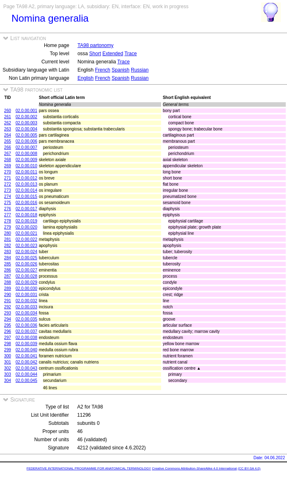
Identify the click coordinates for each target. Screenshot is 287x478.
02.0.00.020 (26, 227)
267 (7, 153)
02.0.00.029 (26, 282)
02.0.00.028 (26, 276)
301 (7, 362)
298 (7, 343)
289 (7, 288)
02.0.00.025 (26, 258)
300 (7, 356)
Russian (139, 70)
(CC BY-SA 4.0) (249, 468)
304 (7, 380)
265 (7, 141)
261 (7, 116)
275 (7, 202)
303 (7, 374)
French (102, 70)
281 (7, 239)
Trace (130, 53)
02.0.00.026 (26, 264)
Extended (112, 53)
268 (7, 159)
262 (7, 123)
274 (7, 196)
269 (7, 166)
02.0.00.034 (26, 313)
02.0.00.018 (26, 215)
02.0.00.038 (26, 337)
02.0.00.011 (26, 172)
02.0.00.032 (26, 300)
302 (7, 368)
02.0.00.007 (26, 147)
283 (7, 251)
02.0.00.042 (26, 362)
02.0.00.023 (26, 245)
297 (7, 337)
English (85, 78)
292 (7, 307)
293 (7, 313)
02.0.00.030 (26, 288)
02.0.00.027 (26, 270)
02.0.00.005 (26, 135)
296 (7, 331)
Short (95, 53)
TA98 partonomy (95, 45)
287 (7, 276)
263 (7, 129)
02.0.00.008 (26, 153)
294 (7, 319)
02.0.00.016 (26, 202)
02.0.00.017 (26, 208)
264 (7, 135)
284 (7, 258)
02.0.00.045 (26, 380)
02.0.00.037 (26, 331)
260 (7, 110)
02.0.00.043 (26, 368)
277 (7, 215)
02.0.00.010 (26, 166)
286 (7, 270)
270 (7, 172)
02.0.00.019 (26, 221)
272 (7, 184)
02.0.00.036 (26, 325)
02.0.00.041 (26, 356)
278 (7, 221)
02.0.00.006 (26, 141)
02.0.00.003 (26, 123)
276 (7, 208)
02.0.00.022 (26, 239)
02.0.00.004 (26, 129)
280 (7, 233)
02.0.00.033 (26, 307)
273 (7, 190)
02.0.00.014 (26, 190)
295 (7, 325)
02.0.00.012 (26, 178)
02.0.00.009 (26, 159)
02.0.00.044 (26, 374)
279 (7, 227)
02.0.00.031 (26, 294)
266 (7, 147)
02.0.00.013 (26, 184)
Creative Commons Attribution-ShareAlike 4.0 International (194, 468)
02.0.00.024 (26, 251)
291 (7, 300)
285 (7, 264)
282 (7, 245)
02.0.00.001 (26, 110)
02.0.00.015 (26, 196)
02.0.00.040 (26, 350)
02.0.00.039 (26, 343)
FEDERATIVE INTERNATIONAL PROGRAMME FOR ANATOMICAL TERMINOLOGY (89, 468)
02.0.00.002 (26, 116)
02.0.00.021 (26, 233)
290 (7, 294)
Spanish (120, 70)
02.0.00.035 (26, 319)
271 (7, 178)
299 (7, 350)
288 (7, 282)
